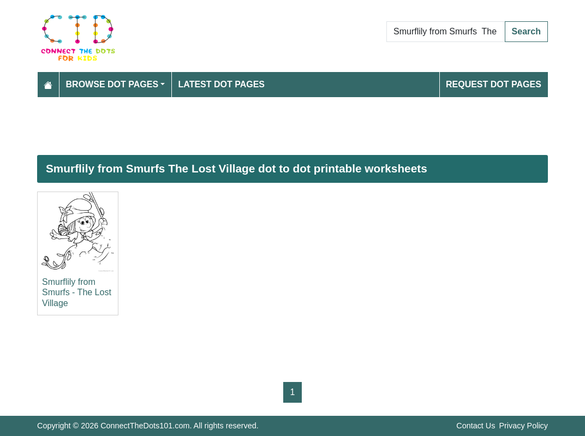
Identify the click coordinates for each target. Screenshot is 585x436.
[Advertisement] (292, 126)
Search (526, 31)
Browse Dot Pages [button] (112, 84)
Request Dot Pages (493, 84)
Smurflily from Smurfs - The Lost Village (76, 292)
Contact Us (475, 425)
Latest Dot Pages (221, 84)
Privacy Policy (523, 425)
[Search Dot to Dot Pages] (445, 31)
